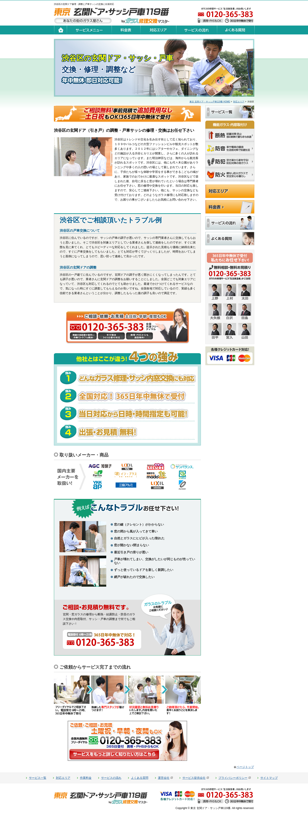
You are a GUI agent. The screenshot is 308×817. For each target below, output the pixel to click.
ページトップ (245, 767)
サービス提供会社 (194, 777)
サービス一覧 (37, 777)
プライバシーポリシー (232, 777)
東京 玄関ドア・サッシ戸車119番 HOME (210, 101)
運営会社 (163, 777)
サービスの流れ (111, 777)
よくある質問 (139, 777)
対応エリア (238, 101)
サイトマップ (269, 777)
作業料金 (86, 777)
